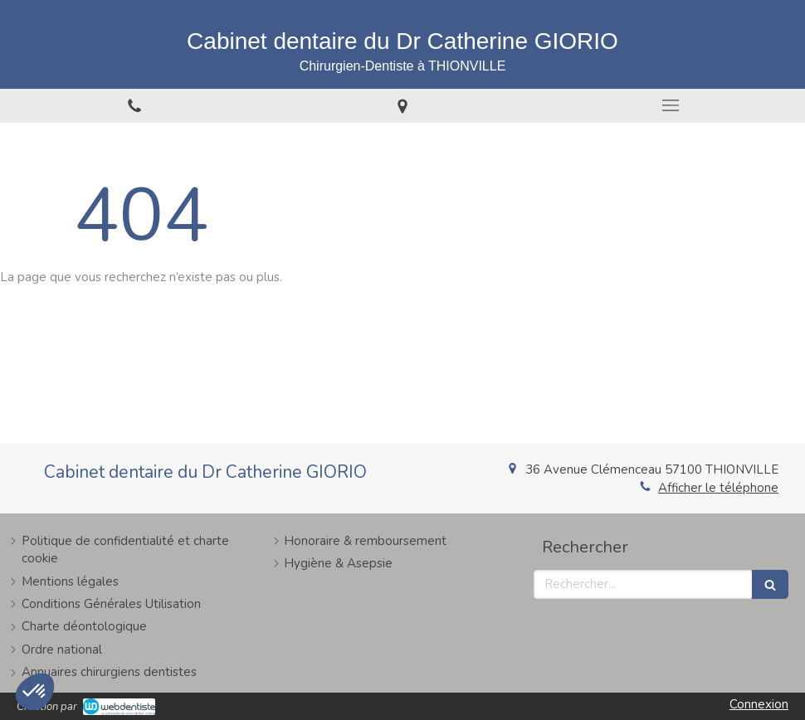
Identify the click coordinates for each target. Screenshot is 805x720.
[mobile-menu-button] (671, 105)
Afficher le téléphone (718, 487)
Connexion (758, 704)
